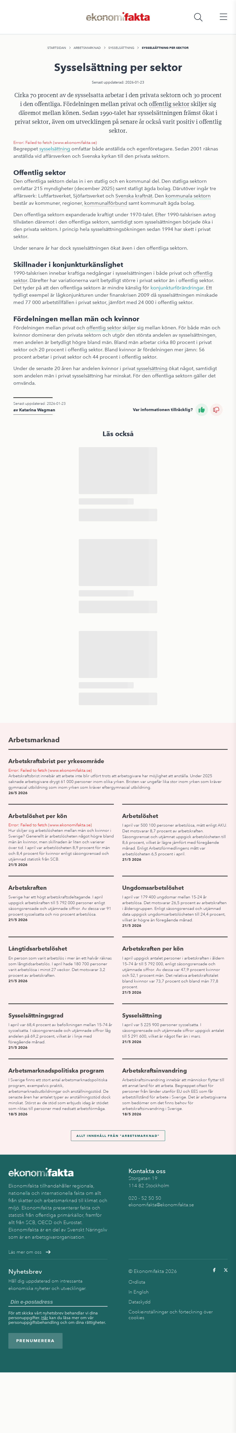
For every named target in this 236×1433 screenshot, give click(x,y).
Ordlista (136, 1282)
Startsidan (56, 48)
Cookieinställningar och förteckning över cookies (170, 1314)
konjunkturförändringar (177, 288)
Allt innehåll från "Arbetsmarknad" (118, 1136)
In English (138, 1292)
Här (44, 1317)
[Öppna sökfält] (198, 17)
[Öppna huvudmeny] (223, 17)
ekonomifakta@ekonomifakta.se (161, 1205)
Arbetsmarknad (87, 48)
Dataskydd (139, 1302)
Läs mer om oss (29, 1252)
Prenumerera (35, 1340)
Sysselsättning (121, 48)
